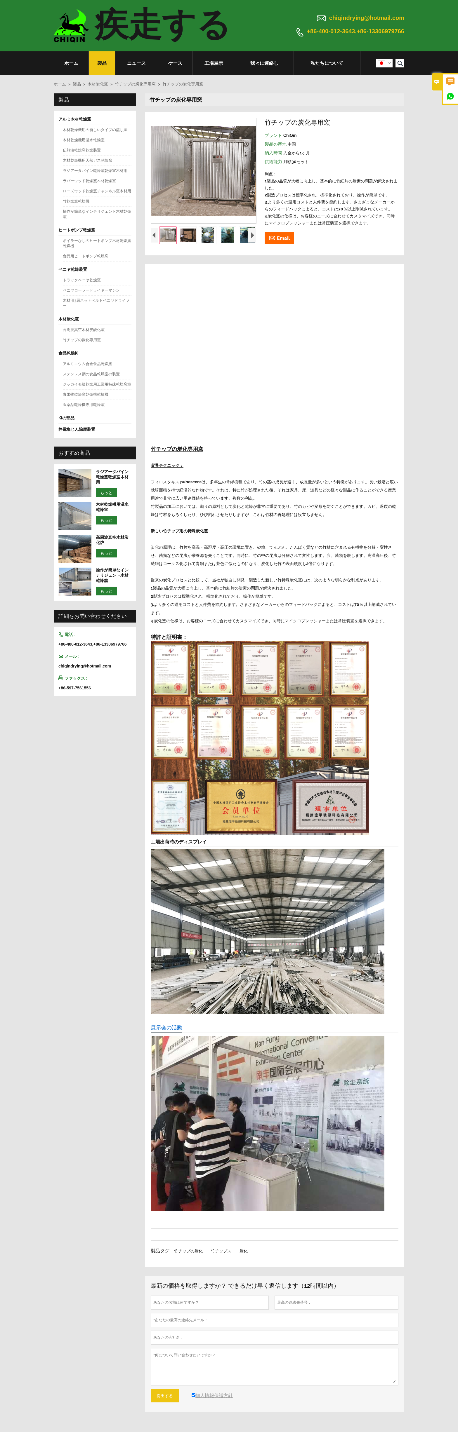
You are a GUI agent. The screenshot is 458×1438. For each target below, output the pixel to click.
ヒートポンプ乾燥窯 (76, 230)
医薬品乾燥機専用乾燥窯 (84, 404)
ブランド (274, 135)
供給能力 (274, 161)
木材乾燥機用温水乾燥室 (84, 140)
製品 (102, 63)
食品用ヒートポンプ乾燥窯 (85, 256)
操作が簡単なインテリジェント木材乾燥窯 (97, 214)
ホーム (71, 63)
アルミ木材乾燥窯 (74, 119)
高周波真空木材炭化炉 (112, 540)
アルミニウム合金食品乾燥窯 (87, 364)
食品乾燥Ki (68, 353)
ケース (175, 63)
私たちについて (326, 63)
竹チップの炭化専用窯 (135, 84)
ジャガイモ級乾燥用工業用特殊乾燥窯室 (97, 384)
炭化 (244, 1251)
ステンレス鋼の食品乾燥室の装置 (91, 374)
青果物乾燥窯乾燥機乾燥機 (85, 394)
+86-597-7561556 (74, 688)
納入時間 (274, 153)
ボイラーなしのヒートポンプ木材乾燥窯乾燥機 (97, 243)
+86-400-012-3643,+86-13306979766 (355, 31)
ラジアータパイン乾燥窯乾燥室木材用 (95, 170)
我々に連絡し (264, 63)
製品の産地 (276, 144)
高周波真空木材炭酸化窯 (84, 329)
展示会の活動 (166, 1027)
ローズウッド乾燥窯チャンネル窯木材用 (97, 191)
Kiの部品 (66, 418)
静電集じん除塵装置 (76, 429)
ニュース (136, 63)
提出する (165, 1395)
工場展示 (213, 63)
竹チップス (221, 1251)
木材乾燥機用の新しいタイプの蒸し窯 (95, 130)
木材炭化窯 (98, 84)
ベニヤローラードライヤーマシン (91, 290)
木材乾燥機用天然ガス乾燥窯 (87, 160)
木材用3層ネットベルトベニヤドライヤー (96, 303)
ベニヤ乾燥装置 (72, 269)
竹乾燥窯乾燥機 (76, 201)
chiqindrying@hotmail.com (366, 18)
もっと (106, 492)
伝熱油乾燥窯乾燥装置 (82, 150)
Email (279, 237)
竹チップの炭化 (188, 1251)
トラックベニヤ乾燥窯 (82, 280)
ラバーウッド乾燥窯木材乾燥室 (89, 181)
